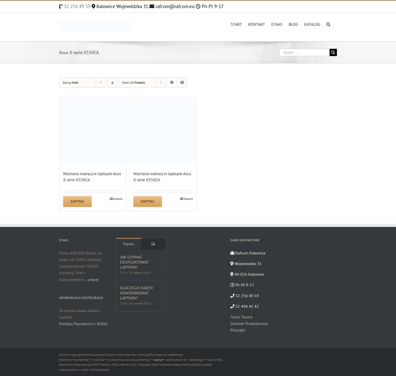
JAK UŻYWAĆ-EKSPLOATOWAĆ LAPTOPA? (134, 262)
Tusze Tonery (241, 316)
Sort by (70, 82)
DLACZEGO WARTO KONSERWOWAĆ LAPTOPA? (136, 292)
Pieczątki (237, 330)
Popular (128, 244)
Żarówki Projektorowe (249, 323)
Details (117, 199)
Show (133, 82)
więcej (93, 279)
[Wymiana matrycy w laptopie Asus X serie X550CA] (92, 132)
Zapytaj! (77, 201)
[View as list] (182, 82)
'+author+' (158, 360)
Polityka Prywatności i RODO (83, 323)
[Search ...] (304, 52)
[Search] (329, 24)
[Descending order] (112, 82)
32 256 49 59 (76, 6)
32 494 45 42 (244, 306)
